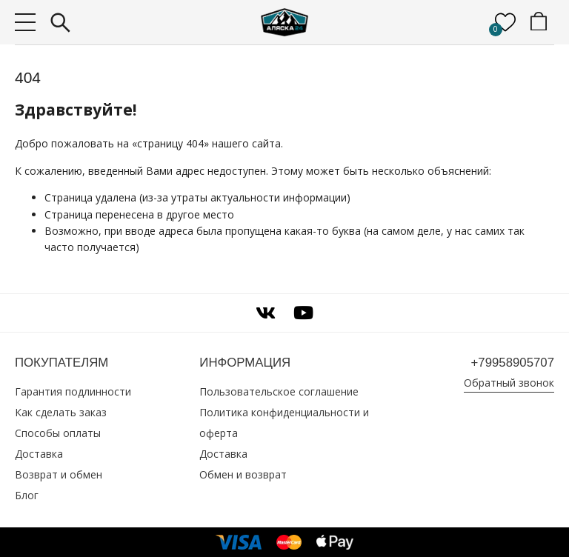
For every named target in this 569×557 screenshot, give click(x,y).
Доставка (39, 454)
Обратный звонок (509, 383)
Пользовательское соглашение (279, 391)
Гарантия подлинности (73, 391)
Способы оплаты (58, 433)
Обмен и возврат (243, 474)
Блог (27, 495)
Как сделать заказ (61, 412)
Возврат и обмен (58, 474)
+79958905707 (512, 363)
